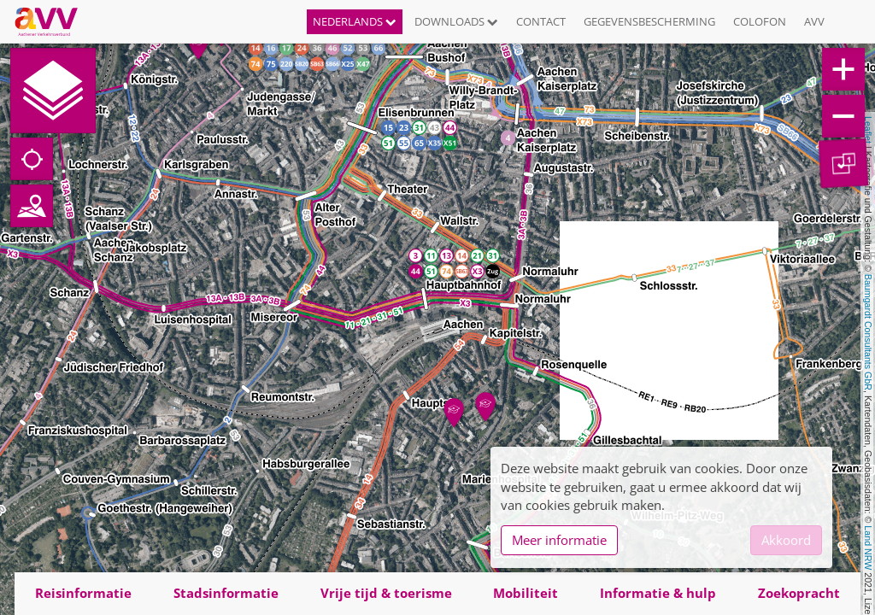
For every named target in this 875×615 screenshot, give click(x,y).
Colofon (759, 21)
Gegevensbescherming (649, 21)
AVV (814, 21)
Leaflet (868, 130)
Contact (541, 21)
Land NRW (868, 547)
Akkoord (786, 539)
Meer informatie (559, 539)
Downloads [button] (456, 21)
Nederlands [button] (354, 21)
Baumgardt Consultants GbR (868, 332)
